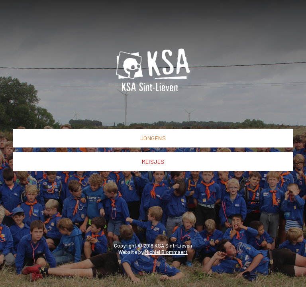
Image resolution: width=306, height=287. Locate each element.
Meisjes (153, 161)
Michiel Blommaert (166, 252)
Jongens (153, 138)
